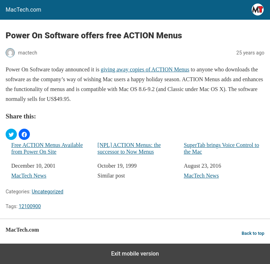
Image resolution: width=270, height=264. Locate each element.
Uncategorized (47, 191)
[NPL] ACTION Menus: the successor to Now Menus (129, 148)
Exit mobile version (135, 253)
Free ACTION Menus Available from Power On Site (47, 148)
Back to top (253, 233)
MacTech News (28, 176)
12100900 (30, 206)
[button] (11, 134)
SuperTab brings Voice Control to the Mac (221, 148)
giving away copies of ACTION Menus (145, 69)
